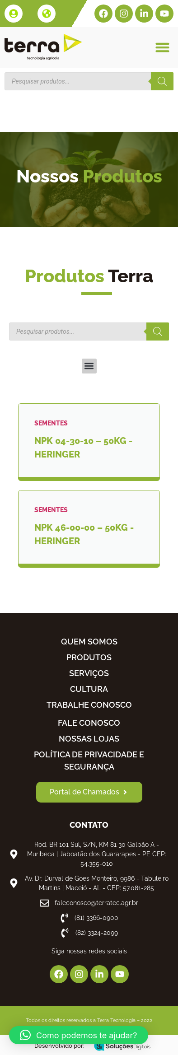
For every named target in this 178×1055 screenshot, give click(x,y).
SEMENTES (51, 423)
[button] (162, 47)
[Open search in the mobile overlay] (89, 81)
